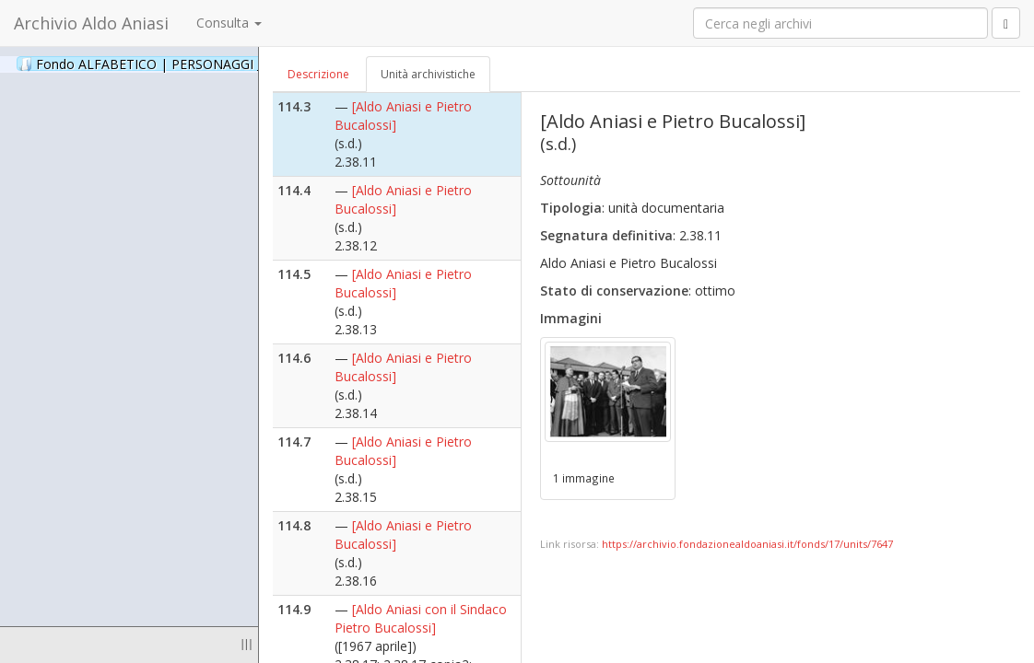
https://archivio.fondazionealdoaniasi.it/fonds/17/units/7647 (747, 544)
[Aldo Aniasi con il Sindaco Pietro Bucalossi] (421, 618)
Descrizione (318, 74)
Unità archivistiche (428, 74)
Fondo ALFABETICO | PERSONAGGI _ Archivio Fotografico (223, 63)
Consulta (229, 22)
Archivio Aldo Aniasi (91, 23)
